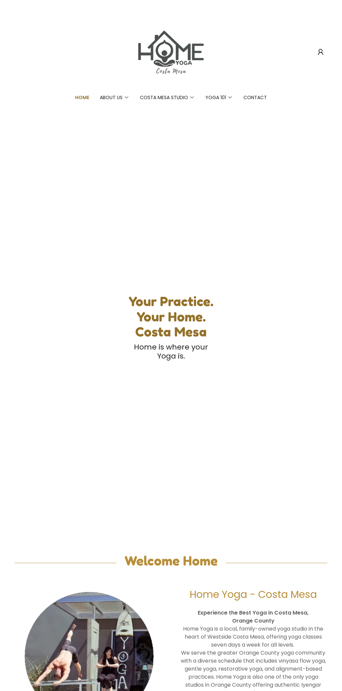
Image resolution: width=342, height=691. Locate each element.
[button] (320, 52)
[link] (171, 51)
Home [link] (82, 97)
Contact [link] (255, 97)
